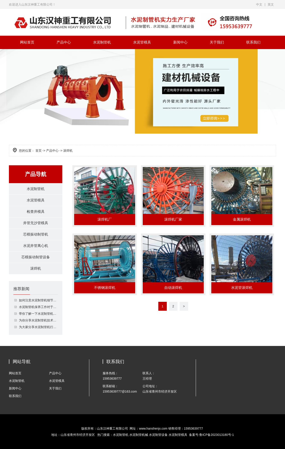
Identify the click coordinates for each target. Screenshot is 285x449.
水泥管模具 (142, 42)
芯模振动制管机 (35, 234)
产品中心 (64, 42)
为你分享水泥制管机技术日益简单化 (38, 320)
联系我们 (253, 42)
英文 (271, 4)
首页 (38, 150)
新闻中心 (180, 42)
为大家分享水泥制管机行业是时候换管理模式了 (38, 327)
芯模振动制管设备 (35, 257)
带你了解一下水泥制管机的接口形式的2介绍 (38, 313)
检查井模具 (36, 211)
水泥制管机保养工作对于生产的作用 (38, 307)
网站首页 (27, 42)
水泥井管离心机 (35, 246)
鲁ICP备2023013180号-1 (216, 435)
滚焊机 (35, 268)
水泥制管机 (102, 42)
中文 (259, 4)
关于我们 (217, 42)
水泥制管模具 (178, 435)
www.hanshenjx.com (153, 428)
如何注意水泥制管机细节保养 (38, 300)
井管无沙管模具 (35, 223)
